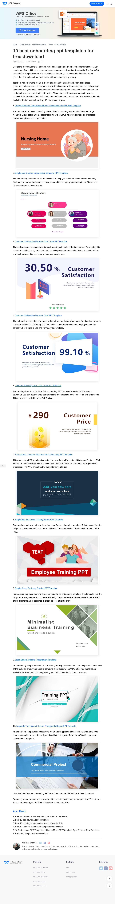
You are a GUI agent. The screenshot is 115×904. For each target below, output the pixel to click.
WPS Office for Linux (39, 886)
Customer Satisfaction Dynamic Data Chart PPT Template (41, 241)
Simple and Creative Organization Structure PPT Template (41, 173)
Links (68, 867)
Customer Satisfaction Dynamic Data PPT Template (38, 315)
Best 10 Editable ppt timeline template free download (38, 827)
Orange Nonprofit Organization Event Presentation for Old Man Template (48, 106)
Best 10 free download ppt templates (31, 820)
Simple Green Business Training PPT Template (36, 588)
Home (15, 44)
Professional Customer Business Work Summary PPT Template (43, 454)
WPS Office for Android (40, 877)
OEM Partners (70, 872)
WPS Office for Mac (39, 872)
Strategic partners (71, 877)
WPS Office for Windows (40, 867)
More (51, 44)
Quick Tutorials (25, 44)
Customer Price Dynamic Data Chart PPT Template (38, 385)
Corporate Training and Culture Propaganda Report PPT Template (46, 726)
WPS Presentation (39, 44)
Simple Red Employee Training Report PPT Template (39, 519)
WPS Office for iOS (39, 881)
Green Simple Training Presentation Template (35, 660)
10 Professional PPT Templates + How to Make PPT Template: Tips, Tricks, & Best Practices (56, 830)
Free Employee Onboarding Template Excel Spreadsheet (40, 816)
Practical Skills (60, 44)
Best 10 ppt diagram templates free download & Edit (38, 823)
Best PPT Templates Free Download (30, 833)
